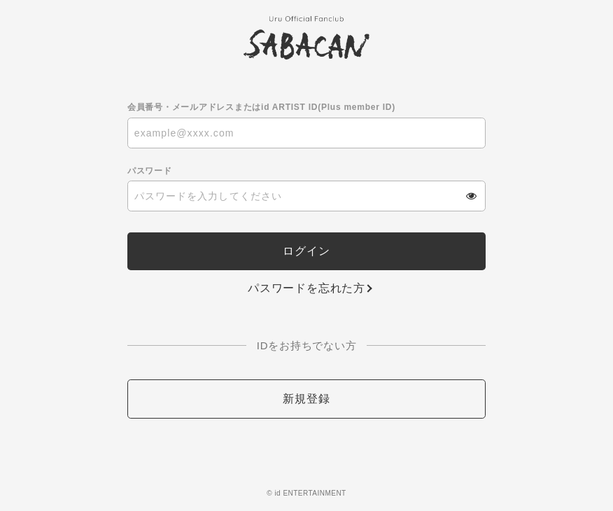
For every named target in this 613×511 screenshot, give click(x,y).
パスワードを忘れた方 (306, 288)
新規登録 (306, 399)
